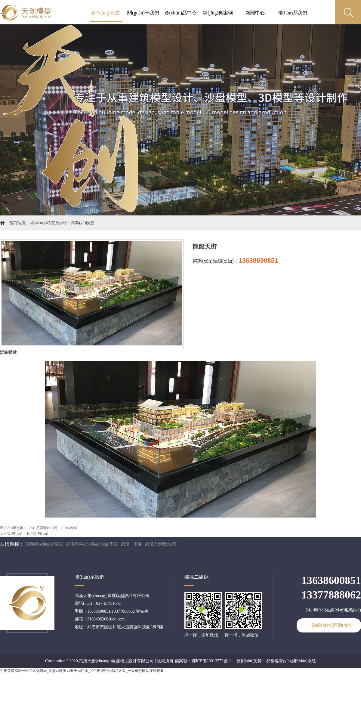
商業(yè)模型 (82, 223)
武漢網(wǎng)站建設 (44, 544)
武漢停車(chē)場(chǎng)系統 (92, 544)
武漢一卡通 (131, 544)
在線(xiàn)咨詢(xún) (332, 625)
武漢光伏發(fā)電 (160, 544)
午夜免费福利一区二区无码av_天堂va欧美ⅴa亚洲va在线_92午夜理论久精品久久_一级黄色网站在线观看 (82, 671)
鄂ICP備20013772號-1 (211, 661)
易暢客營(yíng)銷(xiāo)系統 (291, 661)
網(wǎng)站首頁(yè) (48, 223)
